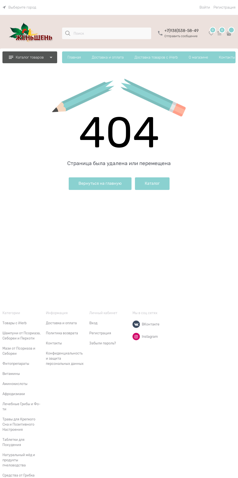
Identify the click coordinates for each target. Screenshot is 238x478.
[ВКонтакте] (136, 324)
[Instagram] (136, 336)
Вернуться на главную (100, 183)
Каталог (152, 183)
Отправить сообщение (181, 36)
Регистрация (224, 7)
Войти (204, 7)
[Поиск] (67, 33)
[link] (19, 7)
